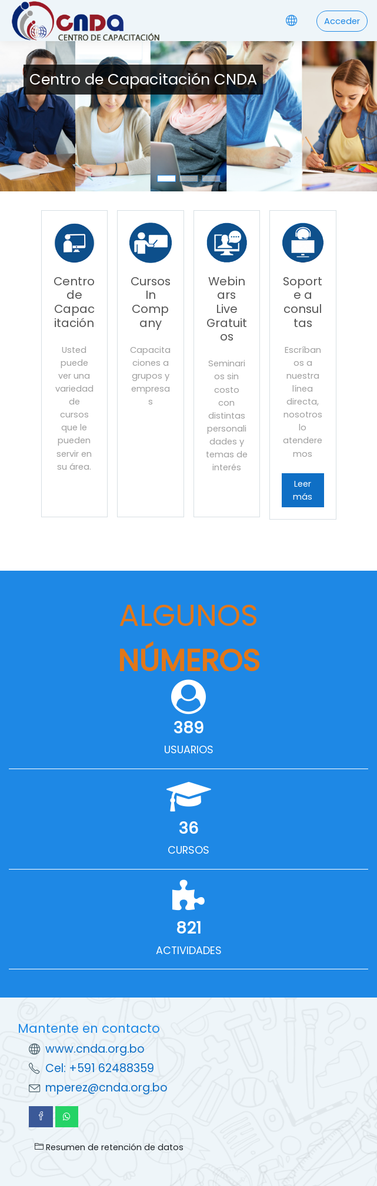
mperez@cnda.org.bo (106, 1088)
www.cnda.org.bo (95, 1049)
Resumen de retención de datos (109, 1147)
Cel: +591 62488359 (99, 1068)
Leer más (302, 490)
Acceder (342, 21)
